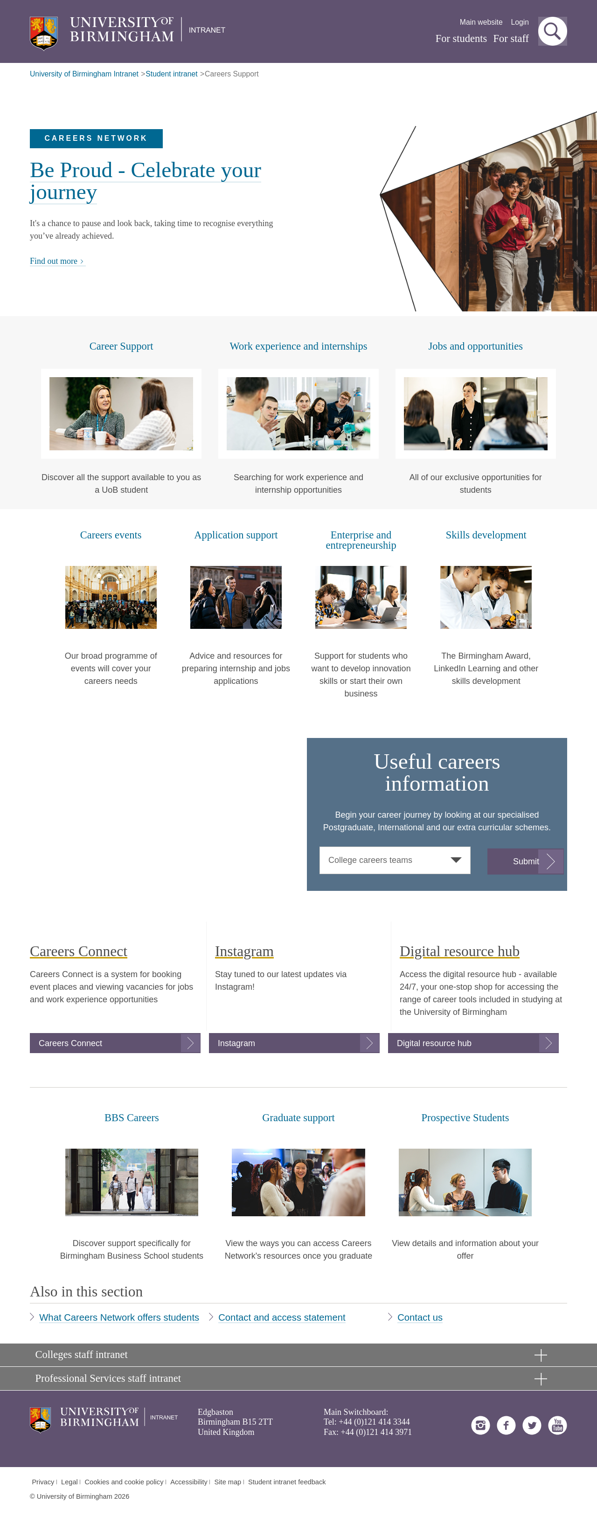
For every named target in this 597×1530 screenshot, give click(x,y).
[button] (552, 31)
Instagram (236, 1043)
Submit (526, 861)
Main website (481, 22)
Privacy (43, 1482)
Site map (228, 1482)
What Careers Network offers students (119, 1317)
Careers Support (232, 74)
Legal (69, 1482)
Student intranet (171, 74)
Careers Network (96, 138)
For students (461, 38)
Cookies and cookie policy (124, 1482)
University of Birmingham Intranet (84, 74)
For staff (511, 38)
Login (520, 22)
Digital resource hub (434, 1043)
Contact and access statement (281, 1317)
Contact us (420, 1317)
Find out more (58, 261)
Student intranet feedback (287, 1482)
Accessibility (189, 1482)
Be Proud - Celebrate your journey (145, 181)
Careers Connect (70, 1043)
